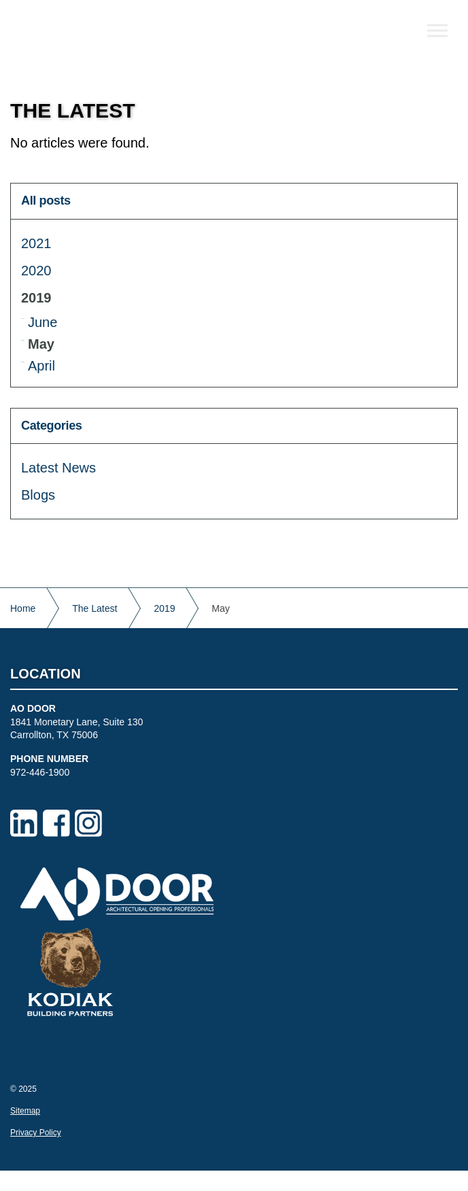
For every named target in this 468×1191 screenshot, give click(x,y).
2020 (36, 270)
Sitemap (25, 1111)
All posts (46, 200)
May (41, 343)
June (42, 322)
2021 (36, 243)
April (41, 365)
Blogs (38, 494)
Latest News (58, 467)
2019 (36, 297)
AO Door (97, 34)
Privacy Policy (35, 1132)
